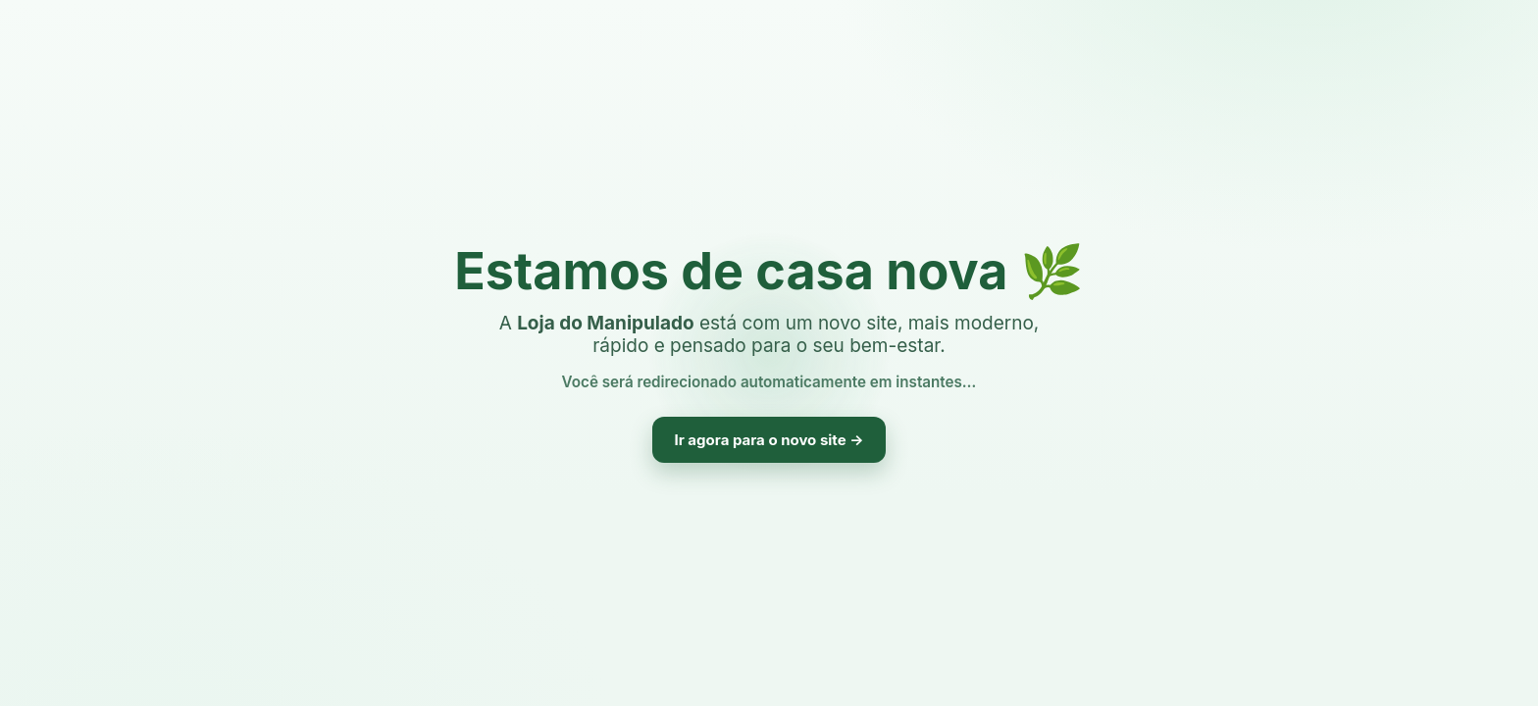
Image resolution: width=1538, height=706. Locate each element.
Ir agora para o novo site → (768, 439)
